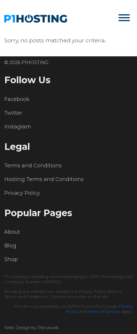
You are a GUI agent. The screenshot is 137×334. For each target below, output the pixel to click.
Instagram (17, 127)
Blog (10, 245)
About (12, 232)
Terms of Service (103, 311)
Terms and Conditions (33, 165)
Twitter (13, 113)
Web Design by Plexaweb (31, 327)
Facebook (16, 99)
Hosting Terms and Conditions (44, 179)
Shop (11, 259)
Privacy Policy (22, 193)
